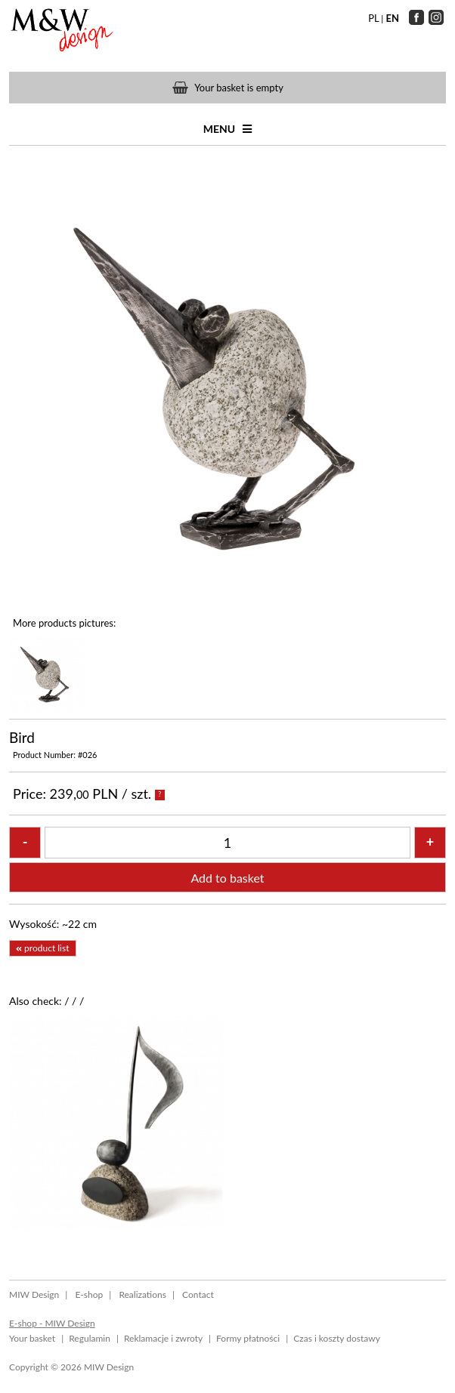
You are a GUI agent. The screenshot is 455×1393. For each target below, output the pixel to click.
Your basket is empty (238, 88)
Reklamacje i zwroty (163, 1338)
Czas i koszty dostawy (336, 1338)
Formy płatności (248, 1338)
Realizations (142, 1294)
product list (42, 948)
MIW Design (34, 1294)
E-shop (89, 1294)
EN (392, 18)
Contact (198, 1294)
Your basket (32, 1338)
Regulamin (89, 1338)
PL (373, 18)
